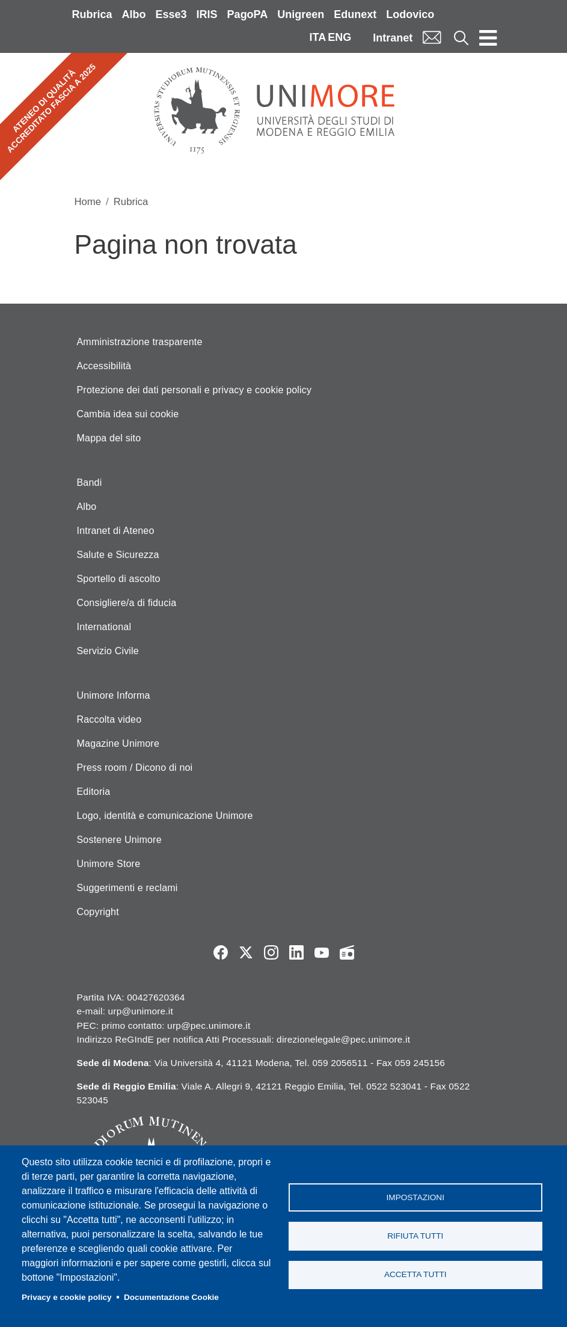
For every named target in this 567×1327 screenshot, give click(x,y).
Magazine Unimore (118, 743)
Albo (134, 14)
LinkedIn (296, 952)
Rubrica (92, 14)
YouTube (321, 952)
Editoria (94, 791)
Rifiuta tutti (415, 1235)
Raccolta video (109, 719)
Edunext (355, 14)
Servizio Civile (108, 651)
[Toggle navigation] (488, 37)
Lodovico (410, 14)
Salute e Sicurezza (118, 555)
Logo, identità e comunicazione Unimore (165, 816)
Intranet (392, 38)
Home (88, 201)
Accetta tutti (415, 1274)
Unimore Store (109, 864)
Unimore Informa (113, 695)
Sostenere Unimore (119, 840)
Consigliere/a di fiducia (127, 603)
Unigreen (300, 14)
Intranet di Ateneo (116, 531)
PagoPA (247, 14)
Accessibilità (104, 366)
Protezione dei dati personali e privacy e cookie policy (194, 390)
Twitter (246, 952)
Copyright (98, 912)
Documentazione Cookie (171, 1297)
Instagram (271, 952)
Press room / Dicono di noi (135, 767)
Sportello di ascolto (119, 579)
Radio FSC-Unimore (347, 952)
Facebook (220, 952)
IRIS (207, 14)
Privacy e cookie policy (67, 1297)
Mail (431, 37)
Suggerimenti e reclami (127, 888)
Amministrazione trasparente (140, 342)
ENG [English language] (339, 37)
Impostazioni (415, 1196)
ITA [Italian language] (317, 37)
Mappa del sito (109, 438)
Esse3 (171, 14)
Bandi (89, 482)
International (104, 627)
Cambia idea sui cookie (128, 414)
